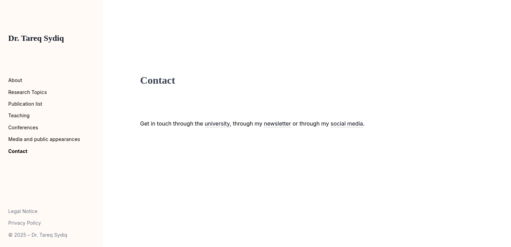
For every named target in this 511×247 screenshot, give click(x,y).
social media (347, 123)
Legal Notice (22, 211)
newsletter (277, 123)
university (217, 123)
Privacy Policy (24, 223)
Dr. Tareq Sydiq (36, 38)
